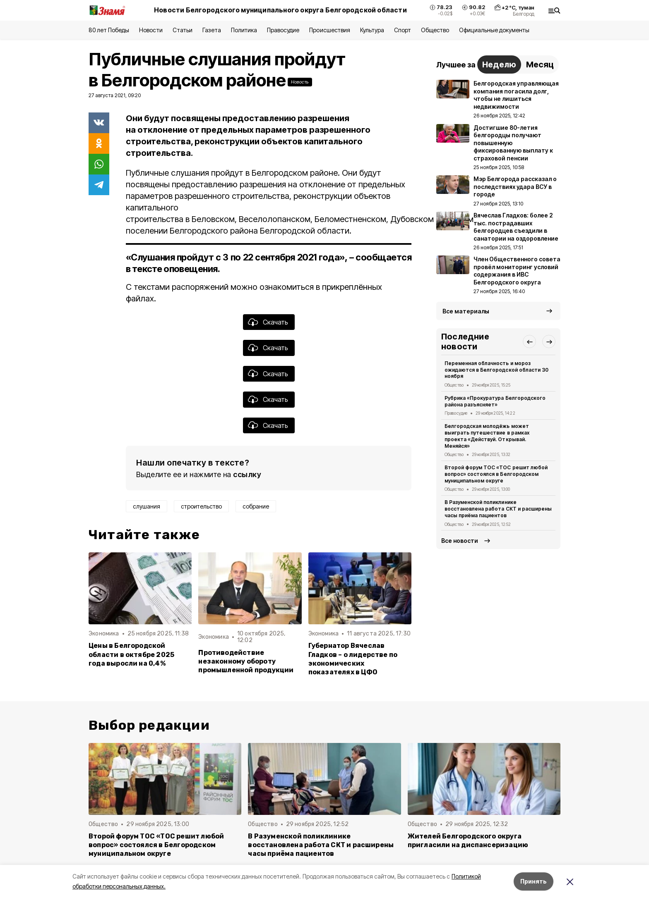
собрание (256, 506)
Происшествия (329, 29)
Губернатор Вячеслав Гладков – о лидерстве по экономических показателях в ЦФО (353, 659)
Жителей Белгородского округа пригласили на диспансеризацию (468, 840)
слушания (146, 506)
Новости (150, 29)
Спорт (402, 29)
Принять (533, 881)
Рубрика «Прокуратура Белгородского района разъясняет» (495, 401)
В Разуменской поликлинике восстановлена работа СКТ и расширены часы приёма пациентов (498, 508)
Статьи (182, 29)
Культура (372, 29)
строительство (201, 506)
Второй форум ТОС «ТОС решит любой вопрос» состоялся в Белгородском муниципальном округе (496, 474)
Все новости (459, 540)
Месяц (540, 64)
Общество (435, 29)
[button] (529, 341)
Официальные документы (494, 29)
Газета (211, 29)
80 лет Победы (109, 29)
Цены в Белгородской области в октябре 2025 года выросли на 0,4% (131, 654)
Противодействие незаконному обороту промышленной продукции (245, 661)
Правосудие (283, 29)
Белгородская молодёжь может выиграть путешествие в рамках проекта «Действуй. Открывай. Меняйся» (487, 436)
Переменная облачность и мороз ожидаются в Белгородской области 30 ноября (496, 370)
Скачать (275, 322)
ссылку (247, 474)
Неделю (499, 64)
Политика (244, 29)
